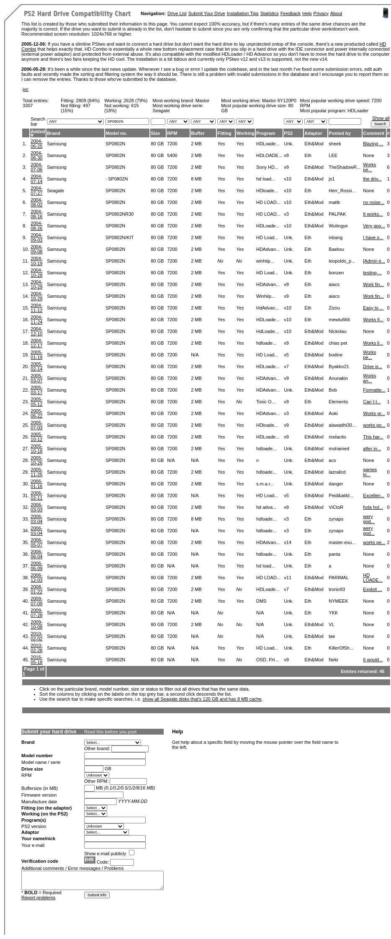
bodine (335, 354)
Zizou (334, 307)
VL (331, 624)
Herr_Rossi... (342, 190)
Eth (307, 155)
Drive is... (372, 366)
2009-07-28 (36, 613)
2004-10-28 (36, 273)
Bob (333, 389)
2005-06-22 (36, 413)
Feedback (290, 13)
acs (332, 460)
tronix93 (337, 589)
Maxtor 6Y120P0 (279, 100)
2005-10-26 (36, 460)
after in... (372, 448)
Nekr (333, 659)
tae (332, 636)
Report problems (38, 897)
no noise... (373, 202)
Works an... (369, 378)
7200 (172, 143)
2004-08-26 (36, 226)
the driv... (372, 178)
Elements (338, 401)
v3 (286, 214)
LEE (333, 155)
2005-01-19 (36, 355)
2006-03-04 (36, 519)
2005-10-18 (36, 449)
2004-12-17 (36, 343)
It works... (373, 214)
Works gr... (374, 413)
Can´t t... (372, 401)
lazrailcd (337, 472)
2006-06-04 (36, 554)
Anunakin (338, 378)
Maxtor (203, 100)
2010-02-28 (36, 648)
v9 (286, 155)
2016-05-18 (36, 660)
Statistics (269, 13)
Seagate (55, 190)
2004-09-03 (36, 237)
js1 (331, 178)
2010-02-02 (36, 636)
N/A (194, 354)
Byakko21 (339, 366)
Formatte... (374, 389)
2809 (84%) (88, 100)
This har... (373, 436)
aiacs (334, 284)
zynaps (336, 518)
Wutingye (338, 225)
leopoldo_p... (342, 260)
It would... (373, 659)
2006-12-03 (36, 578)
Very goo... (374, 225)
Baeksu (336, 249)
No (220, 260)
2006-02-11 (36, 495)
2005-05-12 (36, 402)
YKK (333, 612)
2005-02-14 (36, 366)
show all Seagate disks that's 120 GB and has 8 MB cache (202, 699)
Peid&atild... (341, 495)
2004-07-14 (36, 179)
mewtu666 (339, 319)
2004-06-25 (36, 144)
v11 (287, 577)
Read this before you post (110, 731)
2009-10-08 (36, 624)
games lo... (370, 472)
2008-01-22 (36, 589)
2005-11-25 (36, 472)
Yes (221, 143)
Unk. (288, 143)
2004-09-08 (36, 249)
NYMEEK (338, 601)
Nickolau (337, 331)
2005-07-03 (36, 425)
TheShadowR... (344, 167)
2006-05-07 (36, 542)
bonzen (336, 272)
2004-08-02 (36, 202)
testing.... (372, 272)
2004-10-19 (36, 261)
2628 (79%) (135, 100)
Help (307, 13)
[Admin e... (374, 260)
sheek (335, 143)
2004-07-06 (36, 167)
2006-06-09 (36, 566)
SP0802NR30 (119, 214)
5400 (172, 155)
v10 (287, 178)
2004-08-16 (36, 214)
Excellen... (373, 495)
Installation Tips (243, 13)
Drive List (177, 13)
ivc (25, 89)
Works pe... (369, 167)
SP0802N (115, 143)
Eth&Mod (313, 143)
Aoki (333, 413)
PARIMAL (338, 577)
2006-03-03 (36, 507)
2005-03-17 (36, 390)
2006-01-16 (36, 484)
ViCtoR (336, 507)
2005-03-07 (36, 378)
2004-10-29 (36, 284)
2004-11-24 (36, 320)
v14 (287, 542)
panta (334, 554)
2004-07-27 (36, 191)
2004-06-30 (36, 155)
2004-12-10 (36, 331)
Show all (381, 118)
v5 (286, 354)
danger (336, 483)
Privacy (321, 13)
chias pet (338, 343)
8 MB (196, 178)
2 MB (196, 143)
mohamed (339, 448)
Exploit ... (372, 589)
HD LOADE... (372, 578)
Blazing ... (373, 143)
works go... (374, 425)
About (336, 13)
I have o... (373, 237)
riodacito (337, 436)
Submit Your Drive (206, 13)
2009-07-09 (36, 601)
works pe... (374, 542)
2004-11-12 (36, 308)
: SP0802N (116, 178)
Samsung (56, 143)
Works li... (373, 343)
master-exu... (342, 542)
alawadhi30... (342, 425)
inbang (335, 237)
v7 (286, 366)
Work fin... (373, 284)
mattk (334, 202)
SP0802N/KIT (119, 237)
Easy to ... (373, 307)
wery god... (369, 519)
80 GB (157, 143)
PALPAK (337, 214)
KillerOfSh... (341, 647)
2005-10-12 (36, 437)
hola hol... (373, 507)
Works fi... (373, 319)
